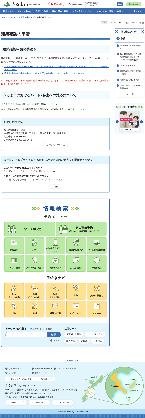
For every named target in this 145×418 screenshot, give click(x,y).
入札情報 (98, 341)
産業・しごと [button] (123, 11)
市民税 (84, 341)
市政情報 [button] (137, 11)
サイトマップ (40, 373)
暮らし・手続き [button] (24, 11)
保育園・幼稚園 (73, 334)
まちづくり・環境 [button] (105, 11)
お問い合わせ (63, 402)
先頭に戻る (74, 361)
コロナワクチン (94, 334)
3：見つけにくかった (52, 179)
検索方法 (57, 340)
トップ (4, 17)
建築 (28, 17)
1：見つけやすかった (16, 179)
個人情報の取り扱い (43, 369)
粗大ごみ (70, 341)
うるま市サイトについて (18, 369)
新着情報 (134, 4)
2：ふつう (28, 171)
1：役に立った (13, 171)
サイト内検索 (8, 334)
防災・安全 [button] (8, 11)
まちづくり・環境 (16, 17)
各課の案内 (40, 402)
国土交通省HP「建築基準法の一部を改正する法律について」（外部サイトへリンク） (45, 73)
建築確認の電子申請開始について (130, 47)
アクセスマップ (17, 402)
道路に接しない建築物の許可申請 (130, 86)
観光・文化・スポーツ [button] (82, 11)
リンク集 (12, 373)
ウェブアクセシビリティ (67, 369)
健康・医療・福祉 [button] (60, 11)
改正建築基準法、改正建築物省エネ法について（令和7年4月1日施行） (130, 57)
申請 (34, 17)
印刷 (105, 23)
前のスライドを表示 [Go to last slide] (117, 121)
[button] (56, 4)
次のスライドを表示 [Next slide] (141, 121)
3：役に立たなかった (46, 171)
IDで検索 (90, 6)
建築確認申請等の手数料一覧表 (130, 72)
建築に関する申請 (127, 65)
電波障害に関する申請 (129, 80)
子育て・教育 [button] (42, 11)
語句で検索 (91, 3)
